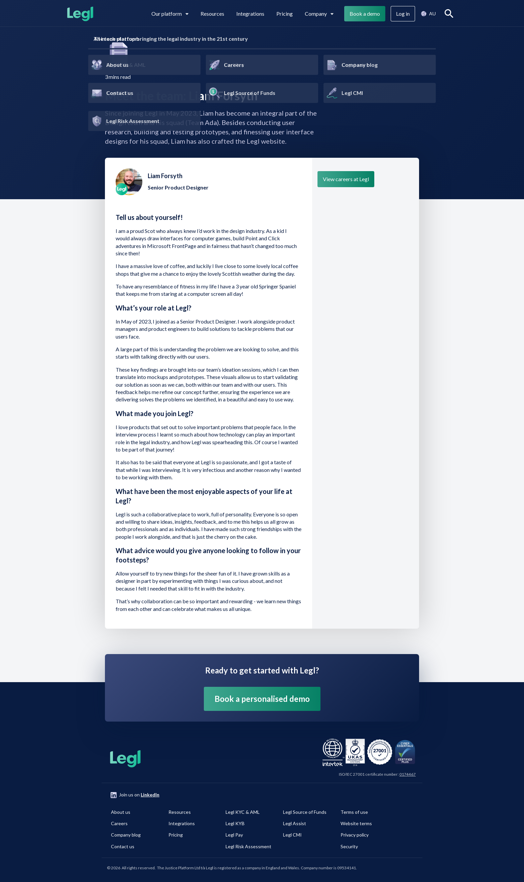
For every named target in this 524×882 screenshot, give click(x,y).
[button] (428, 13)
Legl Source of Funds (304, 812)
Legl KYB (235, 823)
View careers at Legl (346, 179)
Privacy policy (355, 835)
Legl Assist (294, 823)
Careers (119, 823)
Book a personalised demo (262, 699)
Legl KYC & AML (243, 812)
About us (120, 812)
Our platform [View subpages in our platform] (169, 13)
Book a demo (365, 13)
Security (349, 846)
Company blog (126, 835)
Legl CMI (292, 835)
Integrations (250, 13)
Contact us (122, 846)
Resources (212, 13)
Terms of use (354, 812)
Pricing (284, 13)
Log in (403, 13)
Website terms (356, 823)
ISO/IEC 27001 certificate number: (377, 774)
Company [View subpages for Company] (319, 13)
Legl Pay (234, 835)
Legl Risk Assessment (248, 846)
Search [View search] (450, 13)
